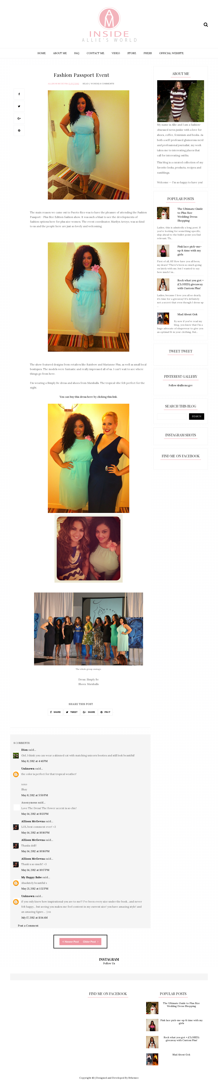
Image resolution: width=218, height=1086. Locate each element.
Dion (24, 749)
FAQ (76, 53)
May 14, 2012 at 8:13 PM (34, 813)
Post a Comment (28, 925)
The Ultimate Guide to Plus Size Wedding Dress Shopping (181, 1004)
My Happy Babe (31, 877)
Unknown (28, 768)
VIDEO (116, 53)
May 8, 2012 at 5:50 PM (34, 794)
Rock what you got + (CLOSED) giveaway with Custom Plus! (181, 1039)
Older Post (90, 941)
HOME (41, 53)
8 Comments (107, 83)
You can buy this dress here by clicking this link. (89, 396)
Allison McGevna (58, 83)
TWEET (71, 712)
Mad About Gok (181, 1054)
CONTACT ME (95, 53)
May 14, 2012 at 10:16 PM (35, 832)
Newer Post (70, 941)
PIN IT (105, 712)
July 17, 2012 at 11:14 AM (34, 917)
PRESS (148, 53)
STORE (131, 53)
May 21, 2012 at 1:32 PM (34, 888)
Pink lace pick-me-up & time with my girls (181, 1021)
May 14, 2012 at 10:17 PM (35, 869)
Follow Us (109, 963)
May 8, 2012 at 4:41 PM (34, 760)
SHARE (55, 712)
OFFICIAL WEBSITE (171, 53)
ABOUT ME (60, 53)
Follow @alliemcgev (181, 385)
